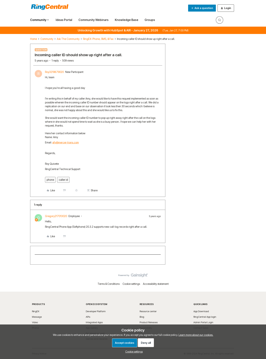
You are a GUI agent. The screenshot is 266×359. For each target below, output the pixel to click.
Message (37, 316)
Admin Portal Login (203, 322)
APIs (88, 316)
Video (35, 322)
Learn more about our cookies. (196, 334)
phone (50, 179)
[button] (202, 8)
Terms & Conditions (109, 283)
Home (33, 38)
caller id (63, 179)
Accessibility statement (156, 283)
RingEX (35, 311)
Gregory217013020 (56, 216)
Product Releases (149, 322)
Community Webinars (93, 20)
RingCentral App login (204, 316)
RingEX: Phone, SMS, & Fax (98, 38)
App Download (201, 311)
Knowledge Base (126, 20)
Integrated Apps (94, 322)
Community (46, 38)
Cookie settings (131, 283)
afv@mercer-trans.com (65, 142)
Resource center (148, 311)
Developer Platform (96, 311)
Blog (142, 316)
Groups (150, 20)
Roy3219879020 (54, 71)
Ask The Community (68, 38)
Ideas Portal (64, 20)
